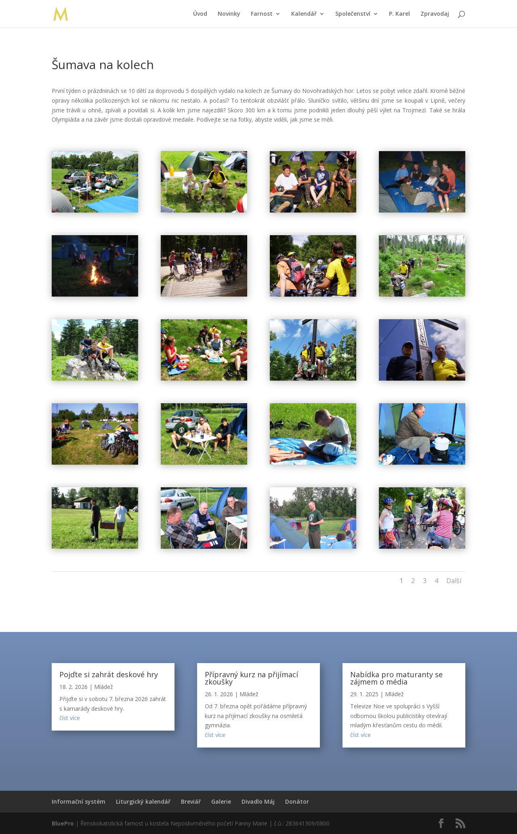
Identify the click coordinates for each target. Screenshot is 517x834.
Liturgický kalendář (143, 801)
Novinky (229, 14)
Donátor (297, 801)
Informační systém (78, 801)
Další (453, 580)
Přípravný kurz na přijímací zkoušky (251, 678)
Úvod (200, 14)
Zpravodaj (434, 14)
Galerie (221, 801)
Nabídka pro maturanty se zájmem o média (396, 678)
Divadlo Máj (258, 801)
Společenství (352, 14)
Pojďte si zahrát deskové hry (108, 674)
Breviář (191, 801)
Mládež (103, 687)
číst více (69, 718)
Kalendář (304, 14)
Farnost (262, 14)
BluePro (63, 823)
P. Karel (399, 14)
